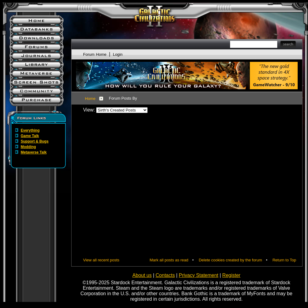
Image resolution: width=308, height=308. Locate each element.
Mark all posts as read (169, 260)
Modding (28, 147)
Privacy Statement (198, 275)
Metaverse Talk (34, 152)
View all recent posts (101, 260)
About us (142, 275)
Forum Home (95, 54)
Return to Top (284, 260)
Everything (30, 130)
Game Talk (30, 136)
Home (90, 98)
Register (231, 275)
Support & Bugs (34, 141)
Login (118, 54)
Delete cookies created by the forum (230, 260)
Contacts (165, 275)
